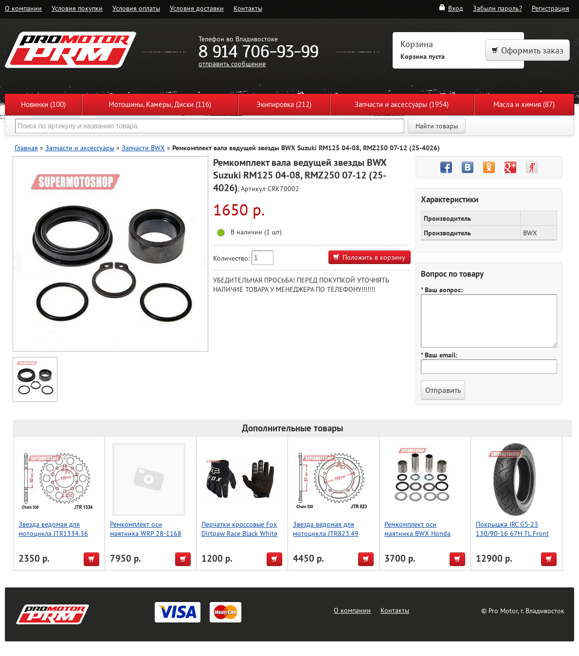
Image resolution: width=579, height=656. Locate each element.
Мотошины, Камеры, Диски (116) (160, 104)
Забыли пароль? (497, 8)
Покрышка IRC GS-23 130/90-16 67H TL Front (512, 528)
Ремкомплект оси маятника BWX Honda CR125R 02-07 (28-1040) (421, 533)
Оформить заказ (527, 50)
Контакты (248, 8)
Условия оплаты (136, 8)
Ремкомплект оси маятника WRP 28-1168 (145, 528)
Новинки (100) (43, 104)
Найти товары (437, 126)
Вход (450, 8)
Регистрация (550, 8)
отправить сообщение (232, 63)
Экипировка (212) (283, 104)
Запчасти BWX (143, 147)
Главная (26, 147)
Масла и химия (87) (524, 104)
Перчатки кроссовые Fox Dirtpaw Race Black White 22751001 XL (239, 533)
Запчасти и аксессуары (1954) (402, 104)
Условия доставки (197, 8)
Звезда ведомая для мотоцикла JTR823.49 (326, 528)
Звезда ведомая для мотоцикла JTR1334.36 (53, 528)
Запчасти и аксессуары (79, 147)
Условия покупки (77, 8)
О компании (23, 8)
